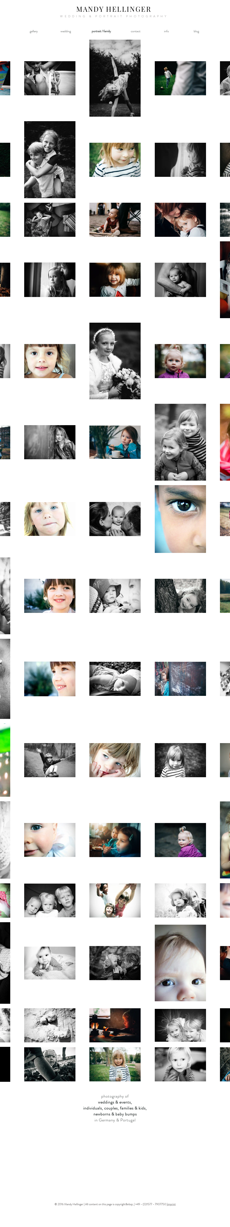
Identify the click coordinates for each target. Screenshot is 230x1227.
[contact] (135, 31)
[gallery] (33, 31)
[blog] (196, 31)
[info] (166, 31)
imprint (171, 1204)
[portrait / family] (101, 31)
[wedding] (65, 31)
